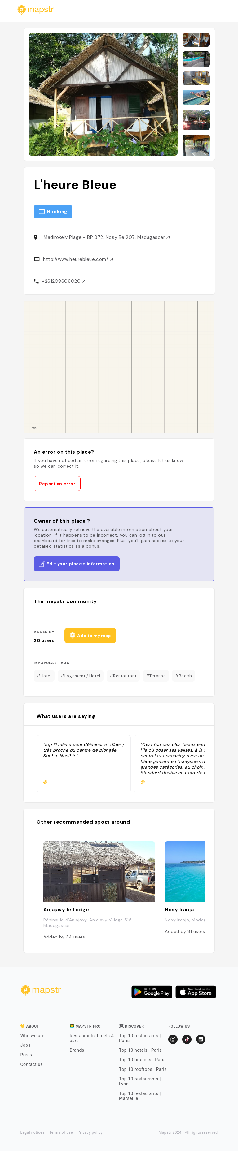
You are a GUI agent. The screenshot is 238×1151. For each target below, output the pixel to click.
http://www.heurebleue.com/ (78, 259)
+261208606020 (63, 281)
